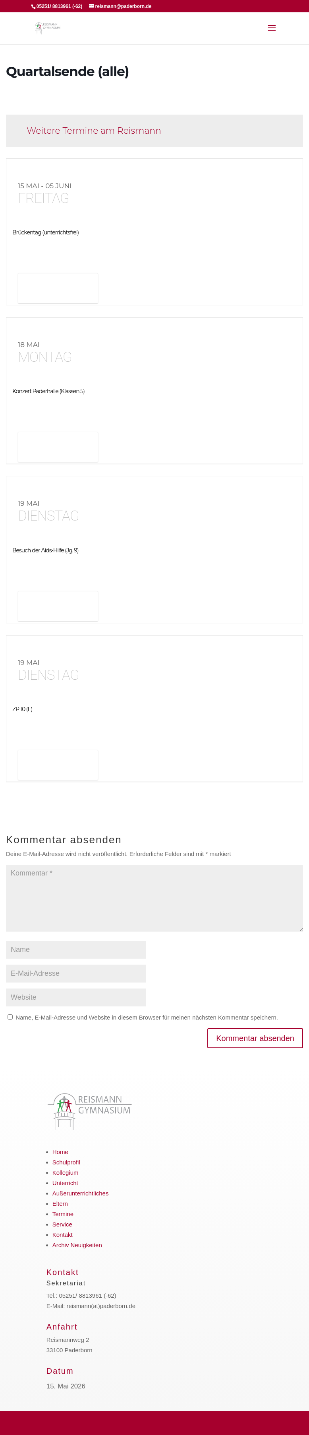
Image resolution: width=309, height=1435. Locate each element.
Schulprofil (66, 1162)
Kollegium (65, 1172)
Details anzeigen (58, 289)
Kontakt (62, 1234)
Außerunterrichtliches (80, 1193)
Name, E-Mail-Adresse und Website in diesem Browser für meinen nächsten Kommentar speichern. (146, 1017)
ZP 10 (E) (22, 709)
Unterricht (65, 1183)
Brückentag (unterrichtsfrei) (45, 232)
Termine (62, 1214)
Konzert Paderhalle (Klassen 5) (48, 391)
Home (60, 1151)
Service (62, 1224)
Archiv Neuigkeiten (77, 1245)
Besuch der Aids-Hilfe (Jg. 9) (45, 550)
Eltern (60, 1203)
